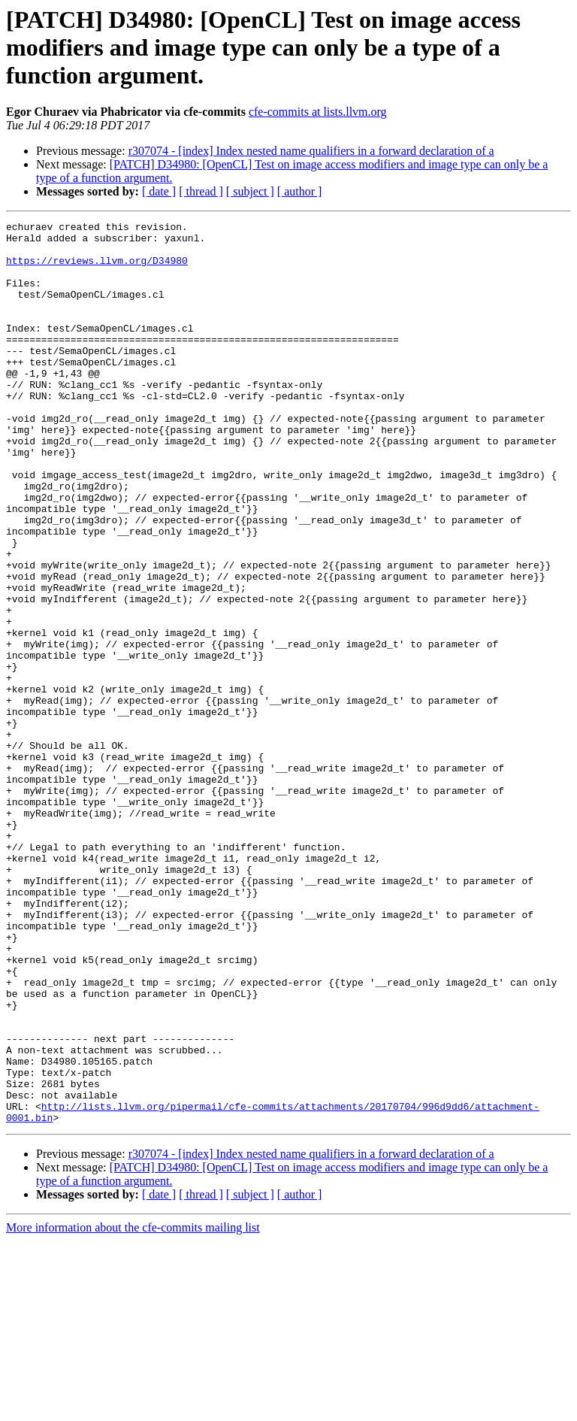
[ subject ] (250, 191)
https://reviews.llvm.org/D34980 (97, 269)
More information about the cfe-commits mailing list (133, 1407)
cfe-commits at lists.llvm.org (318, 111)
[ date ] (159, 191)
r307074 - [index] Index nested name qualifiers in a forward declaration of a (311, 150)
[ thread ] (201, 191)
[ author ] (299, 191)
